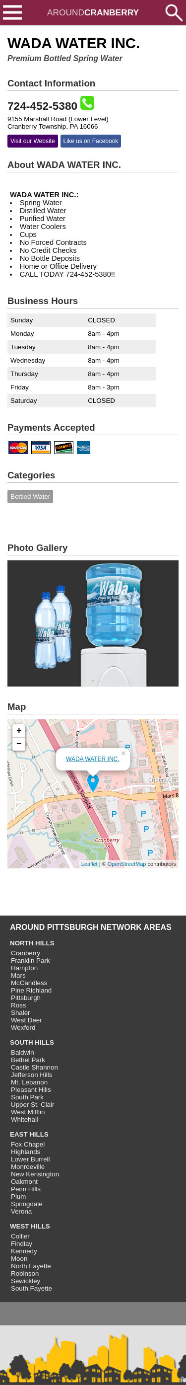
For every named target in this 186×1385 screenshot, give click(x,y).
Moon (19, 1258)
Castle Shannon (34, 1067)
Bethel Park (28, 1060)
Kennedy (24, 1251)
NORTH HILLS (32, 943)
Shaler (20, 1012)
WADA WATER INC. (93, 759)
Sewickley (25, 1281)
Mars (18, 975)
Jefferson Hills (31, 1074)
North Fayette (31, 1266)
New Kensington (35, 1174)
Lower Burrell (30, 1159)
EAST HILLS (29, 1134)
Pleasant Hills (31, 1089)
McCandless (29, 983)
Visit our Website (32, 141)
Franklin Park (30, 960)
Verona (21, 1211)
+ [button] (19, 731)
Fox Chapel (28, 1144)
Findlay (21, 1243)
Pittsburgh (26, 997)
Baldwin (22, 1052)
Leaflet (89, 864)
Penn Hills (26, 1189)
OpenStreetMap (127, 864)
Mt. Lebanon (29, 1082)
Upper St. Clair (32, 1104)
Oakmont (24, 1181)
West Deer (26, 1020)
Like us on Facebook (91, 141)
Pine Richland (31, 990)
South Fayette (31, 1288)
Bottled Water (30, 496)
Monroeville (28, 1166)
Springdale (27, 1204)
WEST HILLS (30, 1226)
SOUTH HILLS (32, 1042)
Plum (18, 1196)
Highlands (25, 1151)
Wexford (23, 1027)
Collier (20, 1236)
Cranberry (25, 953)
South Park (27, 1097)
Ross (18, 1005)
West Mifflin (28, 1112)
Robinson (25, 1273)
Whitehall (24, 1119)
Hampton (24, 968)
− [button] (19, 744)
